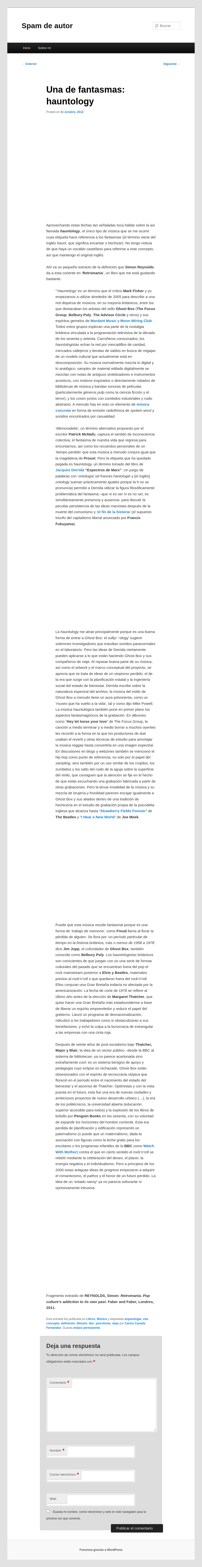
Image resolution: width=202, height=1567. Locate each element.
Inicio (26, 48)
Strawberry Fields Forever (123, 811)
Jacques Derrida (69, 470)
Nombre (57, 1450)
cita (145, 1319)
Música (102, 1319)
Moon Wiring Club (136, 321)
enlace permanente (86, 1328)
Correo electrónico (64, 1474)
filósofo (82, 1323)
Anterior (29, 64)
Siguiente (171, 64)
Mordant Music (104, 321)
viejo (115, 1323)
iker (91, 1323)
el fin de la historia (113, 512)
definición (68, 1323)
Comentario (59, 1382)
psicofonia (103, 1323)
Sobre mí (44, 48)
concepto (52, 1323)
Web (53, 1499)
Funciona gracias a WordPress (101, 1550)
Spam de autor (47, 26)
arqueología (132, 1319)
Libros (90, 1319)
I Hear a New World (98, 817)
